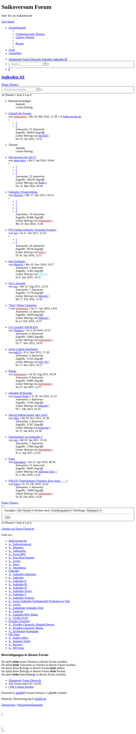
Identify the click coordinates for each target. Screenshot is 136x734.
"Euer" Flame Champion (22, 305)
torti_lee (43, 361)
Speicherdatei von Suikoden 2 (25, 436)
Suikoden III (12, 77)
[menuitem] (30, 34)
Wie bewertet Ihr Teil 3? (22, 157)
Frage (11, 458)
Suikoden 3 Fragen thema (23, 191)
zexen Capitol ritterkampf (23, 349)
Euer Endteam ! (17, 261)
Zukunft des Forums (20, 113)
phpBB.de (40, 698)
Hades (41, 182)
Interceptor (19, 160)
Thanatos (18, 330)
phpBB (20, 692)
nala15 (17, 352)
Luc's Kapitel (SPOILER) (23, 327)
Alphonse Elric (46, 471)
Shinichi (18, 195)
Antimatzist (20, 116)
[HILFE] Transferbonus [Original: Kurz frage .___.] (37, 480)
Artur (41, 252)
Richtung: (88, 510)
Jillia (16, 418)
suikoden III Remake (20, 393)
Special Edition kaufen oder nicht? (28, 414)
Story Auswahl (16, 283)
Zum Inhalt (7, 21)
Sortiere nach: (54, 510)
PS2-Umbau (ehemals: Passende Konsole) (32, 229)
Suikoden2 (19, 462)
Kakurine (43, 427)
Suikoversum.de (72, 116)
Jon (15, 233)
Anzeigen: (19, 510)
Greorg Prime (21, 396)
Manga (12, 371)
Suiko (41, 274)
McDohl (43, 135)
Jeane (16, 483)
